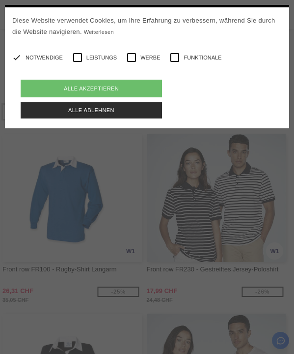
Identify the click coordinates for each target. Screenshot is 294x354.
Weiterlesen (99, 32)
